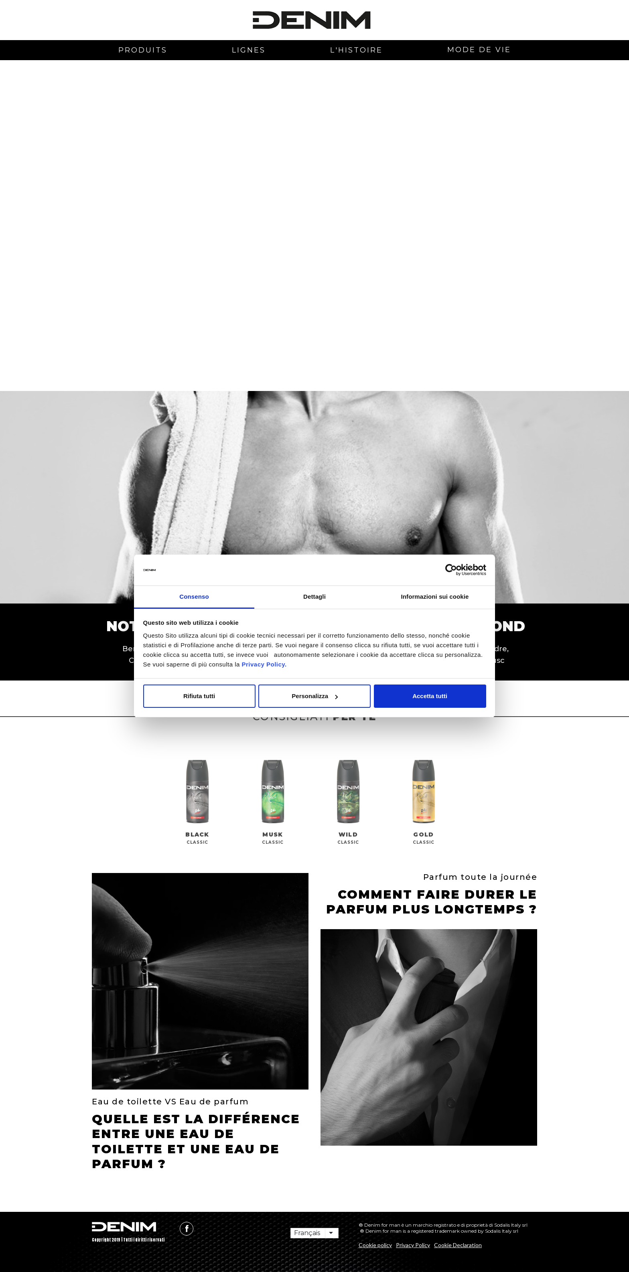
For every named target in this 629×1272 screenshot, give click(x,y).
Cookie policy (375, 1245)
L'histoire (356, 50)
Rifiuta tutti (199, 696)
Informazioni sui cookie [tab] (435, 596)
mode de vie (479, 49)
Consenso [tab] (194, 596)
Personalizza (315, 696)
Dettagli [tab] (314, 596)
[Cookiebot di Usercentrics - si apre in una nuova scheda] (451, 570)
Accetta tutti (429, 696)
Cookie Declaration (458, 1245)
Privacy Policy (413, 1245)
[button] (116, 145)
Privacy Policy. (263, 664)
